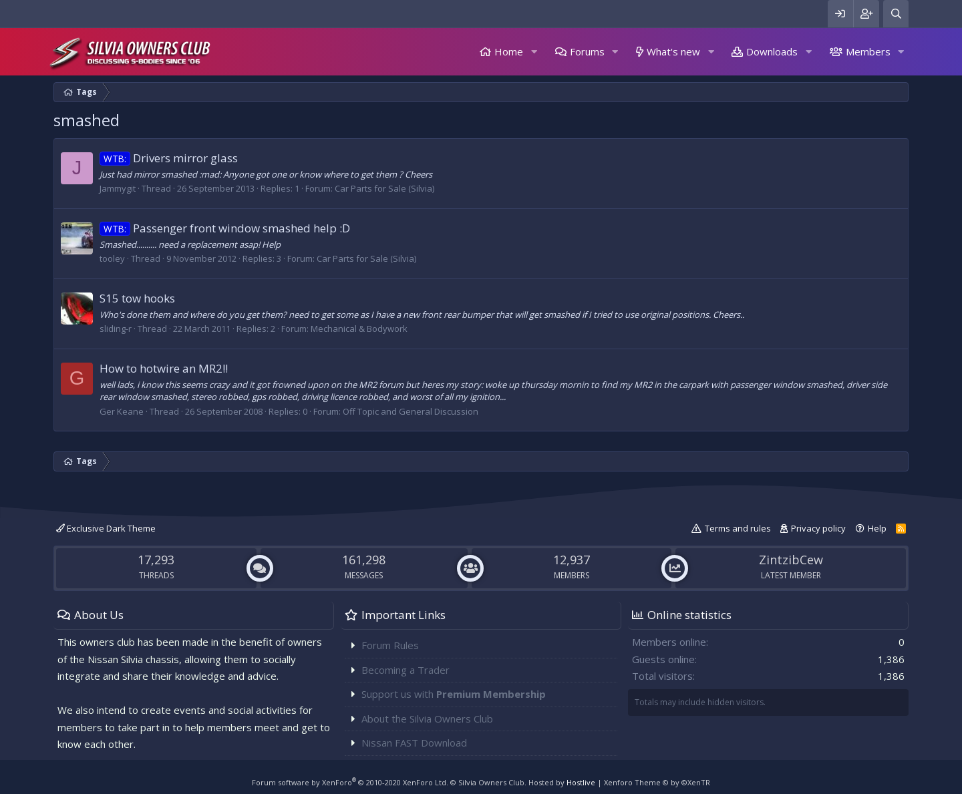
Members (868, 51)
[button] (533, 51)
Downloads (772, 51)
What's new (673, 51)
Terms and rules (738, 528)
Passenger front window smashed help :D (225, 228)
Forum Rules (390, 645)
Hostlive (581, 782)
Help (877, 528)
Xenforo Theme (657, 782)
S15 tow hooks (137, 298)
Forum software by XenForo (350, 782)
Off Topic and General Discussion (410, 411)
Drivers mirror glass (169, 158)
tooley (112, 258)
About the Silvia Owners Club (427, 718)
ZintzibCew (791, 560)
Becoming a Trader (405, 669)
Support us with (453, 694)
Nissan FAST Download (414, 742)
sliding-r (116, 329)
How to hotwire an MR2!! (164, 368)
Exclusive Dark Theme (106, 528)
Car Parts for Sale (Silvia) (384, 188)
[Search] (896, 13)
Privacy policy (818, 528)
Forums (587, 51)
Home (508, 51)
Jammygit (118, 188)
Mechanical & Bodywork (359, 329)
